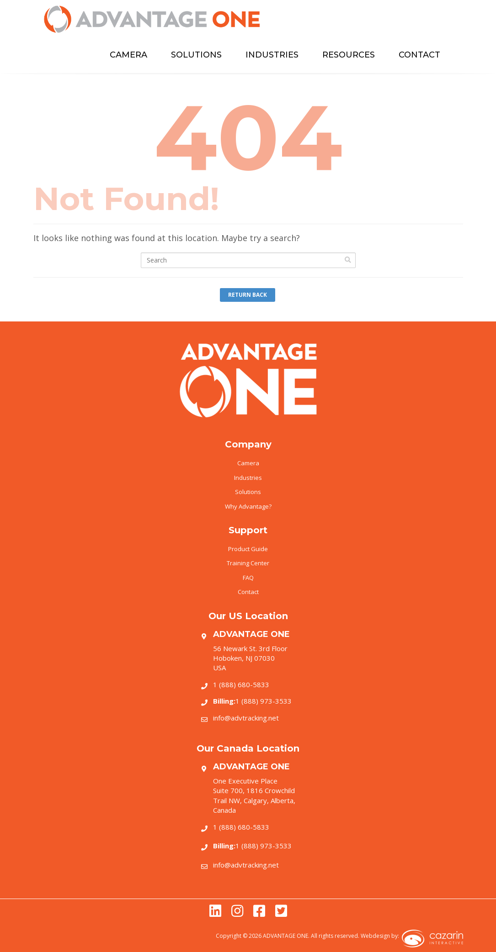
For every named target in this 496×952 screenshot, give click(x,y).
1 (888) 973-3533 (252, 700)
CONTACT (419, 55)
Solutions (248, 492)
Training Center (248, 563)
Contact (248, 592)
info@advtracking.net (246, 717)
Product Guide (248, 549)
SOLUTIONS (196, 55)
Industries (248, 477)
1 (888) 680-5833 (241, 684)
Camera (248, 463)
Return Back (247, 295)
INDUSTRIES (272, 55)
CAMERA (128, 55)
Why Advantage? (248, 506)
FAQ (248, 577)
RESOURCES (348, 55)
